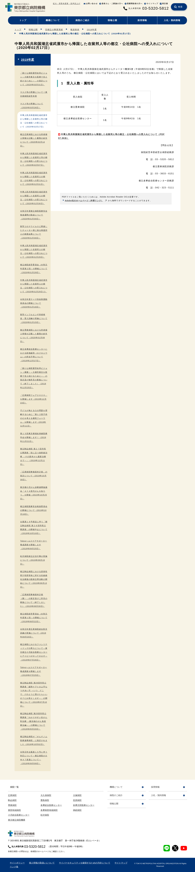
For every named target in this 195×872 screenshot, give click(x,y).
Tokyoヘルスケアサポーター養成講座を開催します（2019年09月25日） (33, 545)
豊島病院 (44, 800)
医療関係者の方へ (135, 4)
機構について (53, 20)
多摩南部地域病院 (49, 810)
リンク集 (14, 867)
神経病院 (77, 810)
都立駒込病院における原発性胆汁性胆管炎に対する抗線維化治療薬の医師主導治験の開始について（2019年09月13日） (33, 579)
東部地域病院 (14, 810)
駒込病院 (12, 800)
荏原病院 (77, 800)
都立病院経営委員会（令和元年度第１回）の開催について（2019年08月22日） (33, 618)
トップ (22, 20)
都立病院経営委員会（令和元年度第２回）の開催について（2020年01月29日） (33, 269)
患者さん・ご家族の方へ (112, 4)
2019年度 (92, 29)
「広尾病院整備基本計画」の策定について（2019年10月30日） (33, 476)
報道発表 (74, 29)
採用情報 (142, 20)
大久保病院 (45, 795)
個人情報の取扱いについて (42, 863)
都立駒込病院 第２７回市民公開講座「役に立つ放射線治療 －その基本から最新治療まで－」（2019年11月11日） (33, 456)
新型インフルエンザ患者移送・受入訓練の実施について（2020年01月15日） (33, 318)
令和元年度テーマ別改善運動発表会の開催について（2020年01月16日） (33, 303)
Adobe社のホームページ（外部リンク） (84, 200)
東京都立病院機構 (16, 820)
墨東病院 (12, 805)
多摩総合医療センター (51, 805)
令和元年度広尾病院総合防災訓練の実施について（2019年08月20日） (33, 633)
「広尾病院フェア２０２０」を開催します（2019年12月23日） (33, 399)
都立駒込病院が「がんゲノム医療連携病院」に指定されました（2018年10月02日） (33, 740)
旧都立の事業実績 (54, 29)
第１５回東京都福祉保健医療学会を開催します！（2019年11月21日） (33, 437)
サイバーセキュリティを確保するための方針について (84, 863)
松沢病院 (44, 815)
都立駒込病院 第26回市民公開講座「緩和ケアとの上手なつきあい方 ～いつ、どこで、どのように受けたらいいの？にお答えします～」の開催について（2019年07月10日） (33, 694)
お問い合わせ (92, 4)
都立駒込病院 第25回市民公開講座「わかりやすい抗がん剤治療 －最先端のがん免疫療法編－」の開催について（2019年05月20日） (33, 721)
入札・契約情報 (172, 20)
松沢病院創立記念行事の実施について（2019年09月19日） (33, 560)
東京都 (165, 4)
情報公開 (112, 20)
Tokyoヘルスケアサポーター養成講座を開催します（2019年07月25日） (33, 671)
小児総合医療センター (18, 815)
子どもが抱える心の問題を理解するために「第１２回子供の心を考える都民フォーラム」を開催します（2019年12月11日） (33, 418)
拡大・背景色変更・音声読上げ (66, 4)
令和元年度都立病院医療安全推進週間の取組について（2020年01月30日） (33, 215)
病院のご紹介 (83, 20)
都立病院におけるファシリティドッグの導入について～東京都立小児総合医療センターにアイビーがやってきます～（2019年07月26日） (33, 652)
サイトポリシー (17, 863)
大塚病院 (77, 795)
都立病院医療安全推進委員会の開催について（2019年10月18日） (33, 510)
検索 (180, 7)
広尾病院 (12, 795)
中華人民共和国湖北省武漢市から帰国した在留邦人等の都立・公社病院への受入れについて (111, 136)
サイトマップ (152, 4)
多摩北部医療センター (83, 805)
